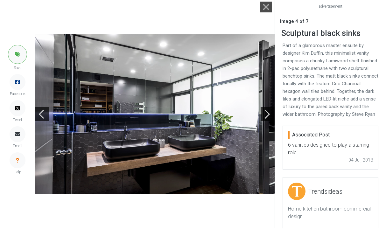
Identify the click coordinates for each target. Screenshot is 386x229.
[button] (17, 54)
